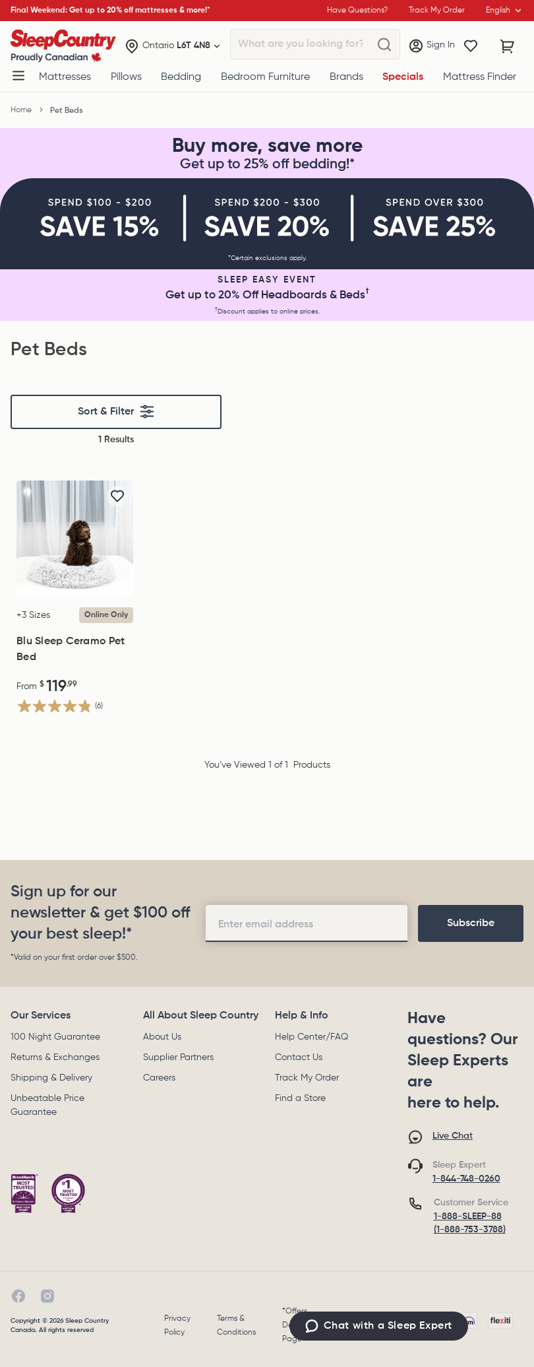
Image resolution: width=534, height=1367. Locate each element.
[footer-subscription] (470, 923)
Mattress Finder (479, 77)
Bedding (181, 77)
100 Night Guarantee (55, 1037)
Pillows (126, 77)
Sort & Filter (116, 412)
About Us (162, 1037)
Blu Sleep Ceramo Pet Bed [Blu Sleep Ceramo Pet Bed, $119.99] (70, 649)
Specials (402, 77)
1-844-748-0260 (466, 1179)
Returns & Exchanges (55, 1057)
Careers (159, 1078)
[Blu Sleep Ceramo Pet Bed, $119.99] (74, 539)
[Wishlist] (471, 46)
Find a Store (300, 1098)
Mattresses (65, 77)
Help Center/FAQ (311, 1037)
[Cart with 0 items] (508, 46)
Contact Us (298, 1057)
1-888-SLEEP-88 (468, 1216)
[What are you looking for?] (384, 45)
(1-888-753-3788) (470, 1229)
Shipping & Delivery (51, 1078)
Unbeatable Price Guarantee (47, 1105)
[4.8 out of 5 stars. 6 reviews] (59, 706)
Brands (346, 77)
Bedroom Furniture (265, 77)
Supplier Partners (178, 1057)
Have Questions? (357, 11)
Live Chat (452, 1136)
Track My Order (307, 1078)
